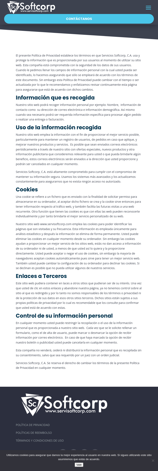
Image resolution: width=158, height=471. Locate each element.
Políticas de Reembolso (34, 433)
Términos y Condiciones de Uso (40, 440)
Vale (79, 464)
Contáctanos (79, 18)
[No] (153, 460)
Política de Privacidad (33, 425)
